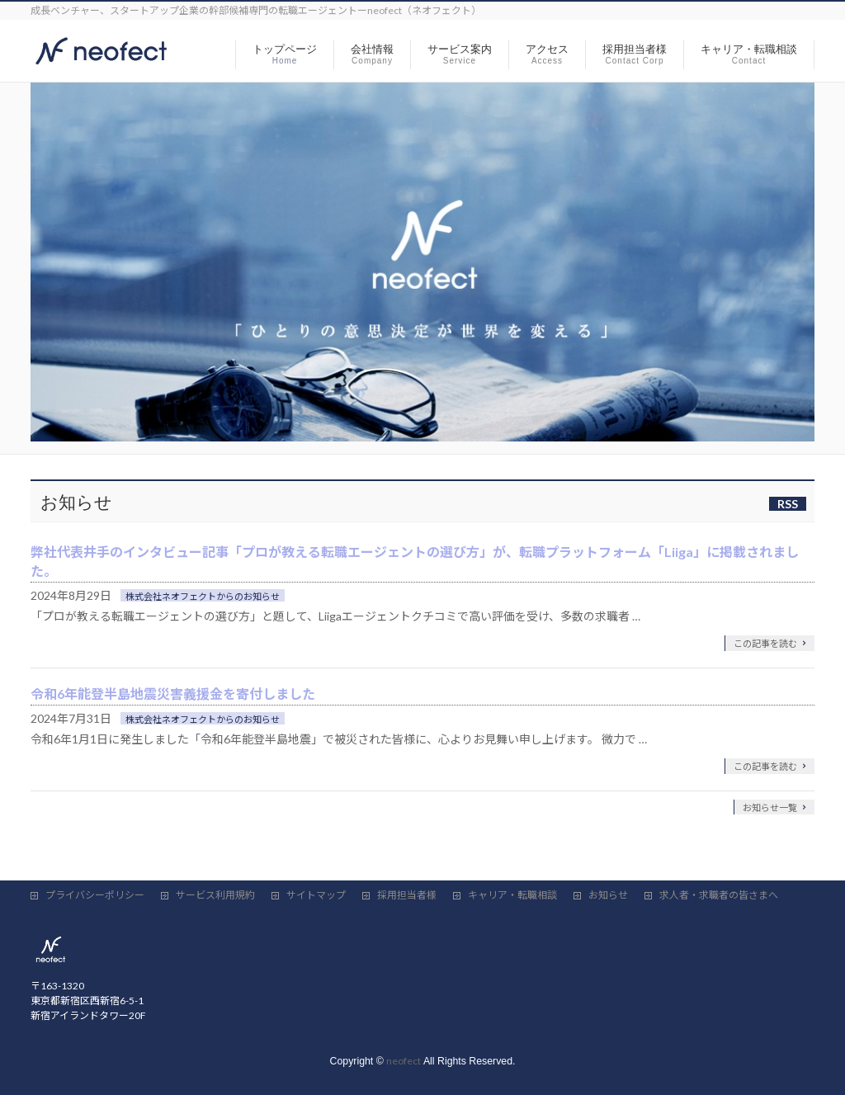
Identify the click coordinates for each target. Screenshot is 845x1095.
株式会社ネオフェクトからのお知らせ (202, 596)
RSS (787, 504)
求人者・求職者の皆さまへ (718, 895)
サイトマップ (316, 895)
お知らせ (608, 895)
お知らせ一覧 (770, 807)
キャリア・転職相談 (512, 895)
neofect (403, 1061)
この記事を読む (765, 643)
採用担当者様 (407, 895)
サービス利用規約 (215, 895)
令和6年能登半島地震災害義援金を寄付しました (173, 693)
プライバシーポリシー (94, 895)
